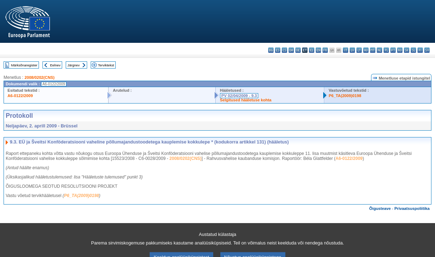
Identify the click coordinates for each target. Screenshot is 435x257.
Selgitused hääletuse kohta (245, 100)
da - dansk (291, 50)
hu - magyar (366, 50)
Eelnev (55, 65)
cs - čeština (284, 50)
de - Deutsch (298, 50)
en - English (318, 50)
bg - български (271, 50)
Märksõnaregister (24, 65)
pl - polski (386, 50)
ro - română (399, 50)
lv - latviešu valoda (352, 50)
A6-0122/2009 (20, 96)
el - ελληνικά (311, 50)
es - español (277, 50)
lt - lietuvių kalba (359, 50)
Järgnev (74, 65)
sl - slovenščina (413, 50)
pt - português (393, 50)
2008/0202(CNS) (40, 77)
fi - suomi (420, 50)
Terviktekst (106, 65)
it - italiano (345, 50)
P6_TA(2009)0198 (345, 96)
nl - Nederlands (379, 50)
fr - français (325, 50)
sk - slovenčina (406, 50)
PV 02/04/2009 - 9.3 (239, 96)
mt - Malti (372, 50)
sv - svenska (427, 50)
